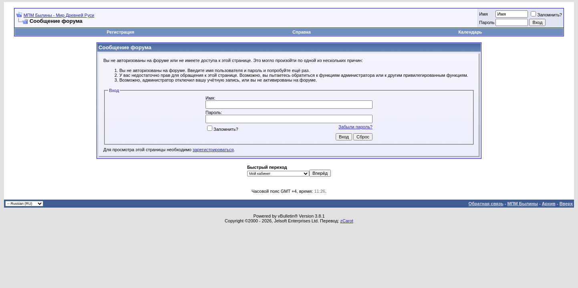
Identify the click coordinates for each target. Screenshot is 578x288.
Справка (301, 32)
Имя (483, 14)
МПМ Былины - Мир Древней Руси (59, 15)
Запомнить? (546, 14)
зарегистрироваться (213, 149)
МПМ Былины (523, 203)
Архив (549, 203)
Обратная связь (486, 203)
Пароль (486, 22)
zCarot (346, 220)
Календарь (470, 32)
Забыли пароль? (355, 126)
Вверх (566, 203)
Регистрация (120, 32)
